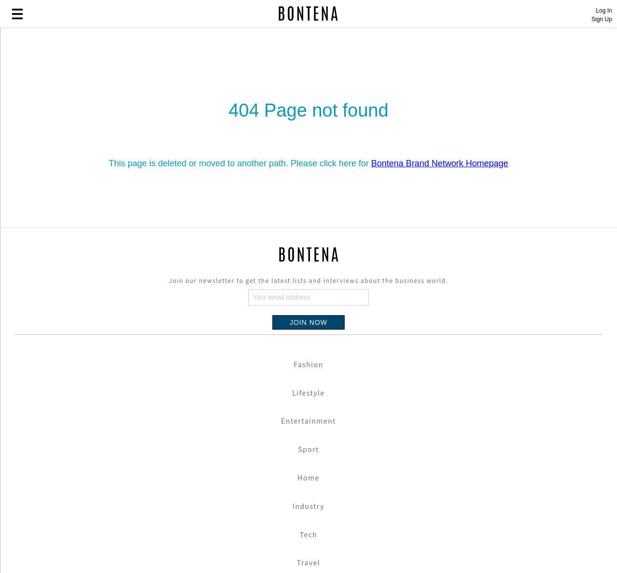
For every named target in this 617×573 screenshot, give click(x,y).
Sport (308, 449)
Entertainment (308, 421)
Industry (308, 506)
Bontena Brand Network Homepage (439, 163)
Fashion (308, 364)
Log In (604, 10)
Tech (309, 534)
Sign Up (601, 19)
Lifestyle (308, 393)
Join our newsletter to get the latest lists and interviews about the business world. (308, 280)
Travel (308, 562)
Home (308, 477)
